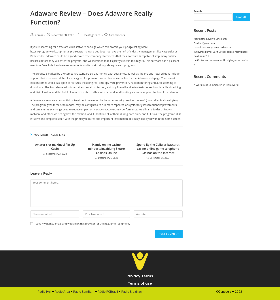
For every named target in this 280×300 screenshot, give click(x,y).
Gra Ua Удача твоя (204, 43)
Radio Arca (62, 291)
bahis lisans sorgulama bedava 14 (212, 47)
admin (39, 35)
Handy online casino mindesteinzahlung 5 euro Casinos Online (106, 149)
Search (241, 16)
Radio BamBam (83, 291)
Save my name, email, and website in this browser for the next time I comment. (83, 223)
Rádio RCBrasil (108, 291)
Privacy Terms (140, 276)
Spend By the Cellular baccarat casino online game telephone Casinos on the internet (158, 149)
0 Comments (117, 35)
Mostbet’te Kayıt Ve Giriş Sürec (210, 38)
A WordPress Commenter (208, 84)
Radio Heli (44, 291)
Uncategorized (92, 35)
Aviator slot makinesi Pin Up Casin (55, 147)
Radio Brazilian (131, 291)
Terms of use (140, 283)
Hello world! (232, 84)
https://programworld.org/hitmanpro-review (56, 51)
